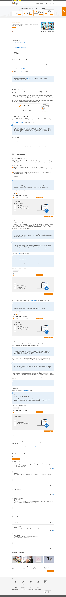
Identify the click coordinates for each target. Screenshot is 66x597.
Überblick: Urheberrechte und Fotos (19, 42)
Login (50, 3)
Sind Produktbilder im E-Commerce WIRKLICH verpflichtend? (37, 566)
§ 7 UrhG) (28, 65)
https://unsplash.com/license (18, 511)
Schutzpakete (37, 3)
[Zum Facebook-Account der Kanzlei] (24, 453)
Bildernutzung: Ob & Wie (17, 44)
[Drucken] (17, 453)
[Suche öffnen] (34, 3)
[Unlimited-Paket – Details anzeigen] (49, 13)
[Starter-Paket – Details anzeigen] (28, 13)
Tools (44, 3)
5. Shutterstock (17, 53)
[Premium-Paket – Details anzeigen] (38, 13)
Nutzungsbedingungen (19, 122)
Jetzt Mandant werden (48, 216)
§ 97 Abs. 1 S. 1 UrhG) (23, 68)
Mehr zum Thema (50, 571)
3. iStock (16, 51)
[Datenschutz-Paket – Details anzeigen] (17, 13)
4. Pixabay (16, 52)
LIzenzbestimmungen (33, 300)
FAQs (19, 377)
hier (40, 101)
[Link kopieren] (12, 453)
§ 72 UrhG (20, 64)
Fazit (14, 55)
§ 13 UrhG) (28, 161)
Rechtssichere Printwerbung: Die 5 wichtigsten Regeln (23, 153)
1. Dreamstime (17, 48)
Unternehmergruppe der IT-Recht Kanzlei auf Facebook (38, 446)
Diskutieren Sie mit (16, 458)
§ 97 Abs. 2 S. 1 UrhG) (21, 71)
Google (14, 0)
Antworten (53, 468)
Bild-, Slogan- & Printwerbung (16, 22)
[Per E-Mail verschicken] (22, 453)
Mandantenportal (30, 78)
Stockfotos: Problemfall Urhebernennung (20, 47)
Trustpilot (19, 0)
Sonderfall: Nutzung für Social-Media (19, 45)
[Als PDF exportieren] (15, 453)
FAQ (19, 253)
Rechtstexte (41, 3)
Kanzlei (47, 3)
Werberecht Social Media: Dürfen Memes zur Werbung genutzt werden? (48, 566)
